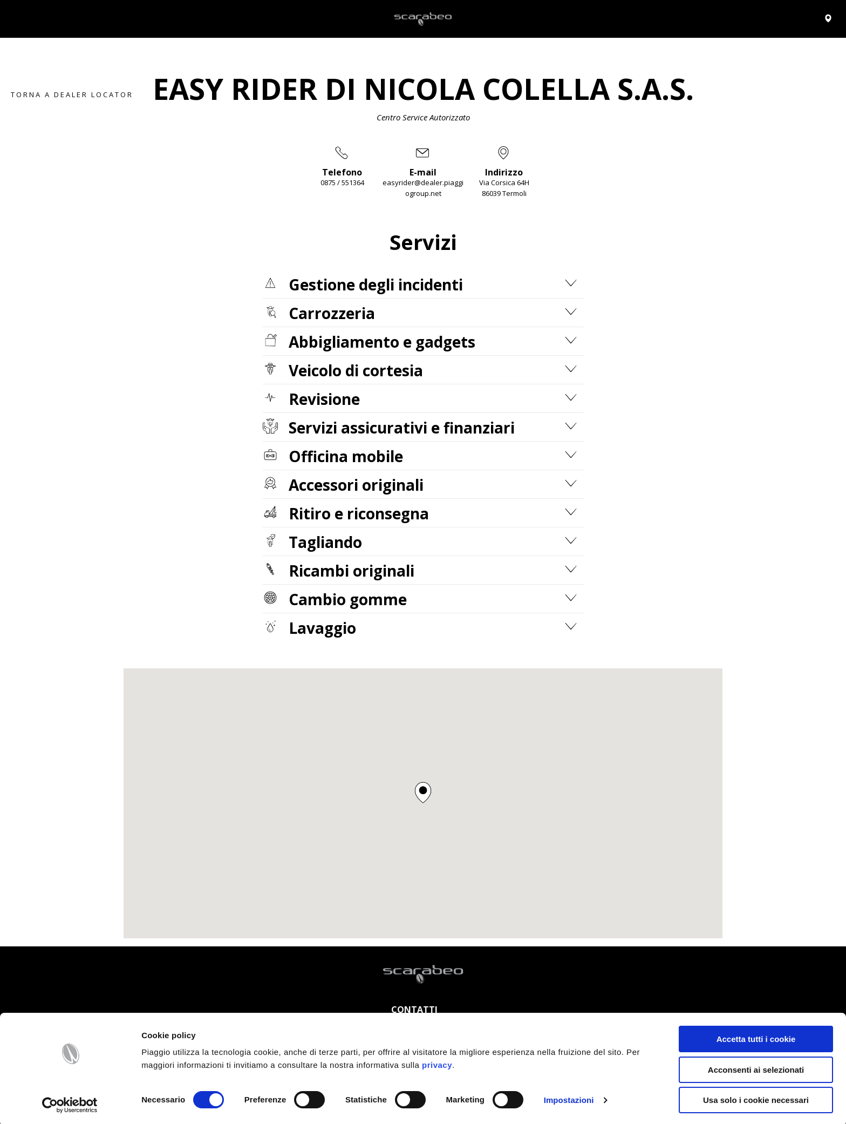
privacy (437, 1062)
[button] (423, 792)
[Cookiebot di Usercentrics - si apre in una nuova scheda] (70, 1103)
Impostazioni (569, 1097)
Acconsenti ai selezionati (756, 1067)
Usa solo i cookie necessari (756, 1097)
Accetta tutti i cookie (756, 1036)
